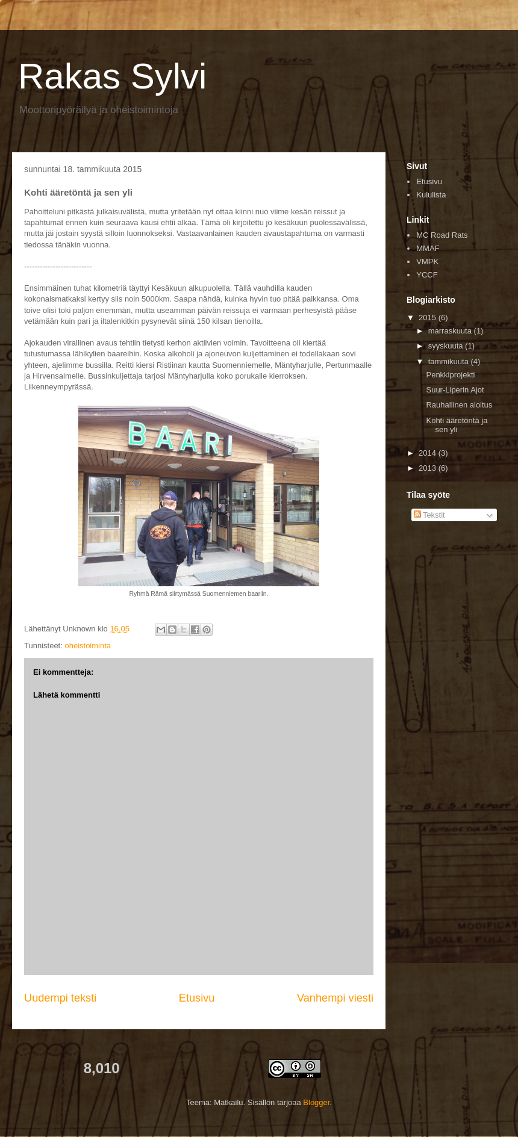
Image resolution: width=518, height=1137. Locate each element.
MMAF (427, 248)
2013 (428, 467)
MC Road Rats (441, 235)
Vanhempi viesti (335, 998)
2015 (428, 317)
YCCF (426, 274)
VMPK (427, 261)
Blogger (316, 1102)
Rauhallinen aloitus (459, 404)
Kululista (431, 194)
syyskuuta (446, 345)
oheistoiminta (87, 645)
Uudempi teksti (60, 998)
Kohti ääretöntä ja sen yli (456, 425)
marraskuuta (451, 330)
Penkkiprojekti (450, 374)
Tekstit (429, 514)
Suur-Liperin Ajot (455, 389)
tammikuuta (449, 361)
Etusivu (197, 998)
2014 (428, 452)
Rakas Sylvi (112, 76)
